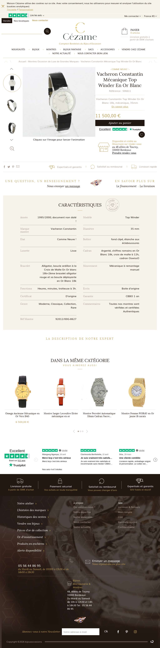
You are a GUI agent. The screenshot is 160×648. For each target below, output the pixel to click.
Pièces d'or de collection (34, 530)
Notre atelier (27, 503)
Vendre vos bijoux (30, 523)
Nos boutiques (21, 20)
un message (72, 186)
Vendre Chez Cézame (133, 49)
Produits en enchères (32, 544)
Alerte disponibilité (31, 550)
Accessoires (108, 49)
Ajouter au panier (120, 123)
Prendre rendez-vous (124, 152)
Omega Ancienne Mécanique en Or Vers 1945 (22, 415)
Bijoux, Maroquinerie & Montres (81, 584)
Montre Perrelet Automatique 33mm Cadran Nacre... (99, 415)
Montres (51, 49)
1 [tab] (78, 431)
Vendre (7, 20)
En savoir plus (120, 106)
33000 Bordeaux (76, 595)
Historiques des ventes (33, 517)
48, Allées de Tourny (78, 591)
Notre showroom (82, 517)
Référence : (115, 90)
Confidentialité (126, 527)
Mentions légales (127, 522)
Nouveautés (18, 49)
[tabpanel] (22, 399)
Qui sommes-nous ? (84, 507)
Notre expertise (82, 512)
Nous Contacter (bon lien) (93, 53)
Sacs (91, 49)
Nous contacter (40, 20)
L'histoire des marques (33, 510)
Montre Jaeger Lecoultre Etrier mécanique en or (61, 415)
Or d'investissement (31, 537)
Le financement (126, 186)
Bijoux (35, 49)
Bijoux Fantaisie (72, 49)
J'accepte (11, 9)
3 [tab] (82, 431)
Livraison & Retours (129, 507)
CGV (120, 517)
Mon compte (125, 512)
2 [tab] (80, 431)
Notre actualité (61, 53)
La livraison (147, 186)
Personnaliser (26, 9)
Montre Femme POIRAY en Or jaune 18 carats (137, 415)
